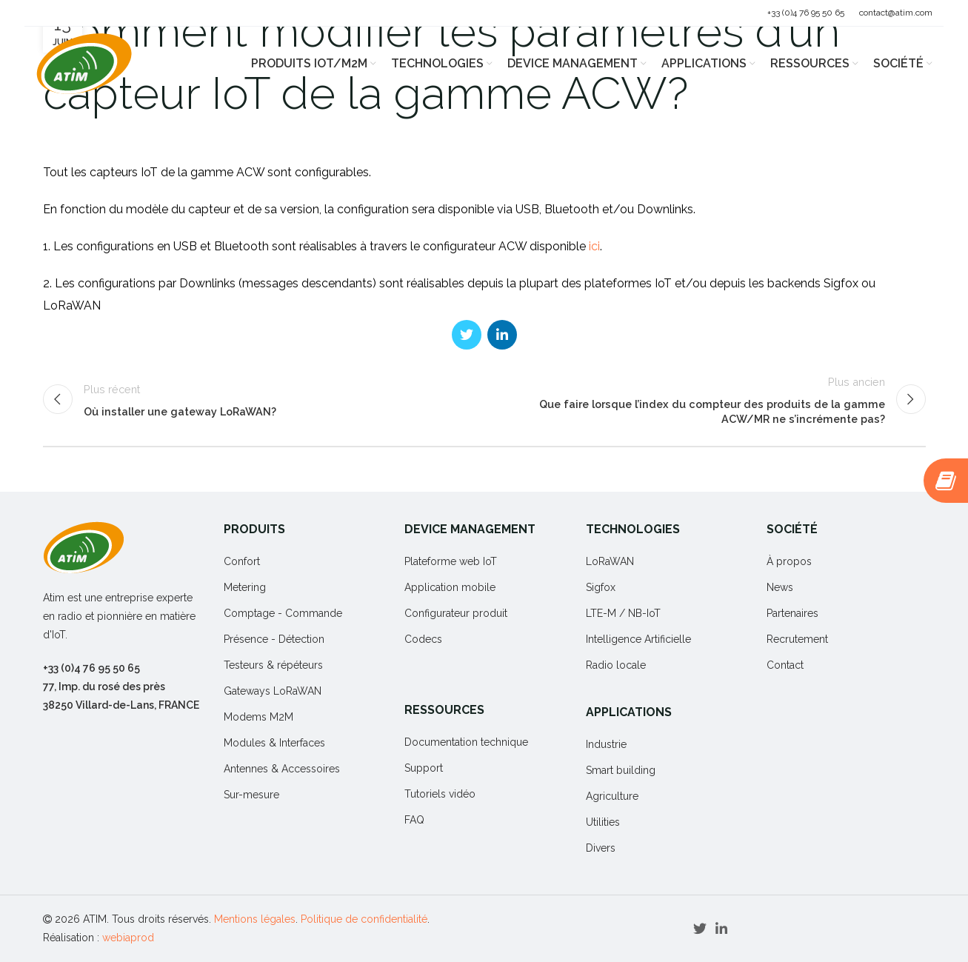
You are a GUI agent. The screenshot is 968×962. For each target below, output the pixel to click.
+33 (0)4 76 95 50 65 (805, 12)
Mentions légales (255, 919)
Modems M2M (258, 717)
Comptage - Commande (283, 613)
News (780, 587)
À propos (789, 561)
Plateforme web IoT (450, 561)
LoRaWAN (610, 561)
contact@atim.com (895, 12)
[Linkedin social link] (502, 335)
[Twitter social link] (466, 335)
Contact (785, 665)
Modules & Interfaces (274, 743)
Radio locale (616, 665)
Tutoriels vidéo (439, 794)
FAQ (414, 820)
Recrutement (797, 639)
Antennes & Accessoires (282, 769)
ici (594, 246)
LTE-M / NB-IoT (623, 613)
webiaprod (128, 937)
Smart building (620, 770)
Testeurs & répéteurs (273, 665)
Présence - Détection (274, 639)
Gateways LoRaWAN (272, 691)
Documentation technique (466, 742)
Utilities (603, 822)
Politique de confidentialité (364, 919)
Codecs (423, 639)
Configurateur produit (455, 613)
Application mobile (449, 587)
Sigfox (600, 587)
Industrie (606, 744)
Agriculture (612, 796)
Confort (242, 561)
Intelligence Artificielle (638, 639)
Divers (600, 848)
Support (423, 768)
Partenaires (792, 613)
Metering (245, 587)
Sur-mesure (251, 795)
